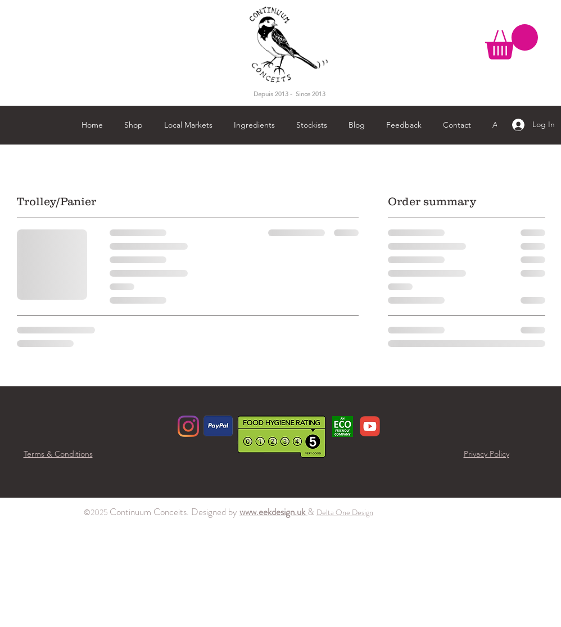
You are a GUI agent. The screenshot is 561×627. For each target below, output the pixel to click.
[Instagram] (188, 426)
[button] (511, 42)
